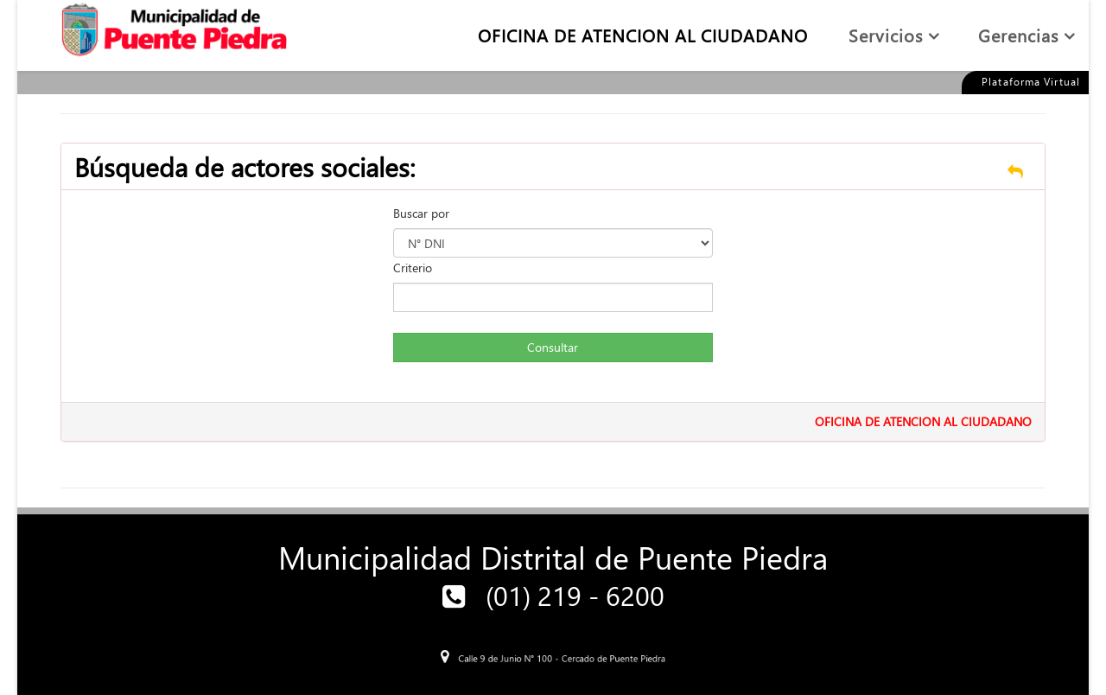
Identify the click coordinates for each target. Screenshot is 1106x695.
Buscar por (421, 213)
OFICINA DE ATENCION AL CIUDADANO (643, 34)
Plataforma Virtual (1031, 81)
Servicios (886, 34)
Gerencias (1018, 34)
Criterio (412, 267)
